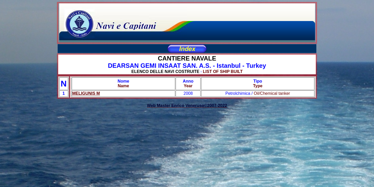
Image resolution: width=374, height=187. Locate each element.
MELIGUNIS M (86, 93)
